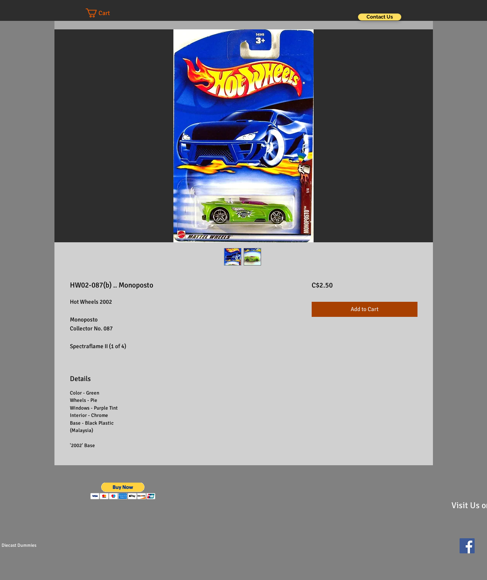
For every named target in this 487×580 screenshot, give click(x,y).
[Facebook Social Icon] (467, 545)
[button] (105, 13)
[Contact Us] (379, 17)
